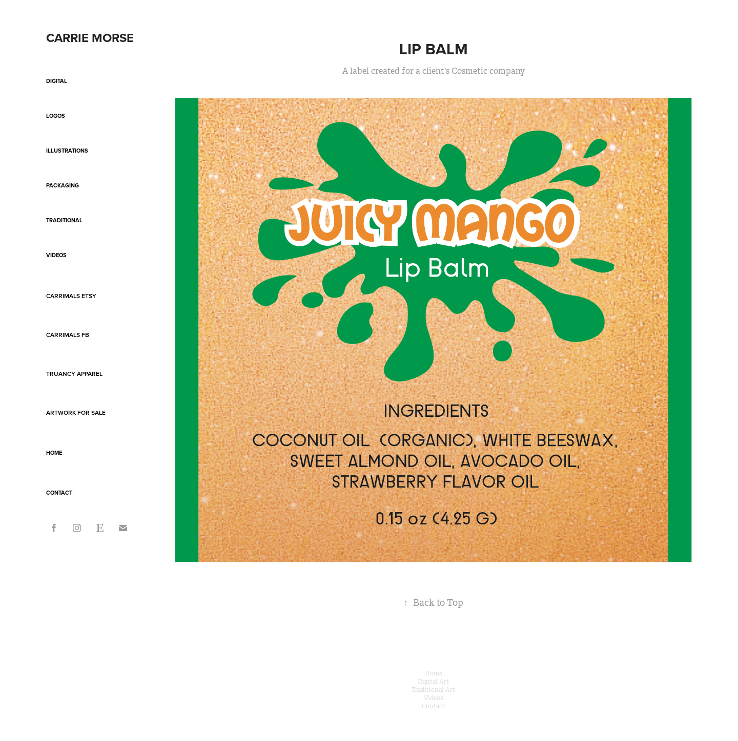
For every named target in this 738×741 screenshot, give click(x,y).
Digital (56, 81)
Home (54, 453)
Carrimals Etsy (71, 295)
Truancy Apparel (74, 373)
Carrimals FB (67, 334)
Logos (55, 116)
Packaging (62, 185)
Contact (59, 493)
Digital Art (433, 682)
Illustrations (67, 150)
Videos (56, 255)
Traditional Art (433, 690)
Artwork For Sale (76, 412)
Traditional (64, 220)
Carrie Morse (90, 38)
